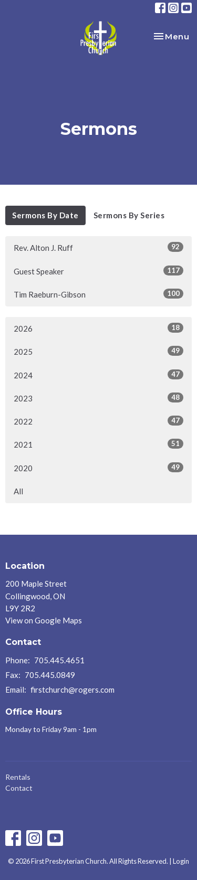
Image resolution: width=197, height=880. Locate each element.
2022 (98, 421)
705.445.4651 (59, 660)
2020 (98, 467)
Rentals (17, 776)
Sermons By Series (129, 215)
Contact (19, 787)
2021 (98, 444)
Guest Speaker (98, 271)
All (18, 491)
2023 (98, 398)
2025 (98, 351)
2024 (98, 374)
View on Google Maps (43, 620)
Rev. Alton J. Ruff (98, 247)
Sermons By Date (45, 215)
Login (181, 861)
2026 (98, 328)
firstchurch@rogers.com (72, 689)
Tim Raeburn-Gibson (98, 294)
